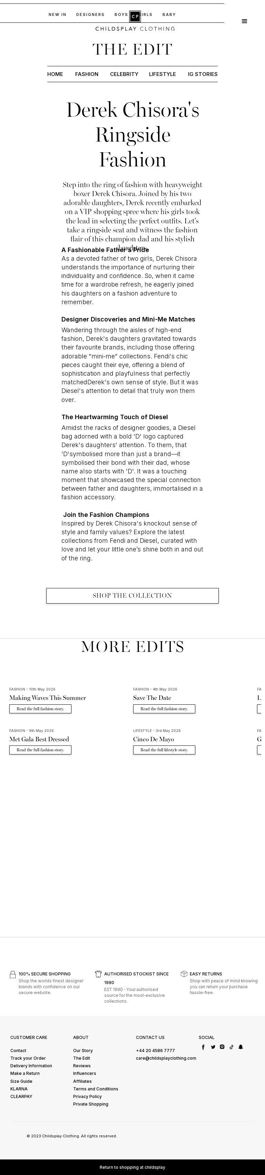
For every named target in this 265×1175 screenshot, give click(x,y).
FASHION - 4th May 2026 (155, 689)
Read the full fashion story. (40, 708)
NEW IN (58, 14)
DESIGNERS (90, 14)
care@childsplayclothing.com (166, 1058)
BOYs (121, 14)
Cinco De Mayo (153, 739)
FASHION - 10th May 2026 (32, 689)
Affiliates (82, 1081)
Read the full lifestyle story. (164, 750)
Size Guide (21, 1081)
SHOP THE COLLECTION (132, 595)
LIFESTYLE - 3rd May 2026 (157, 731)
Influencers (84, 1073)
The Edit (81, 1058)
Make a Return (25, 1073)
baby (169, 14)
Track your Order (28, 1058)
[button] (244, 20)
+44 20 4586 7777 (155, 1050)
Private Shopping (90, 1104)
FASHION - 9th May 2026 (31, 731)
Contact (18, 1050)
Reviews (82, 1065)
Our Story (83, 1050)
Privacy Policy (87, 1096)
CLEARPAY (21, 1096)
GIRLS (145, 14)
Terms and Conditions (95, 1088)
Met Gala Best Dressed (39, 739)
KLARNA (19, 1088)
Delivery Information (31, 1065)
